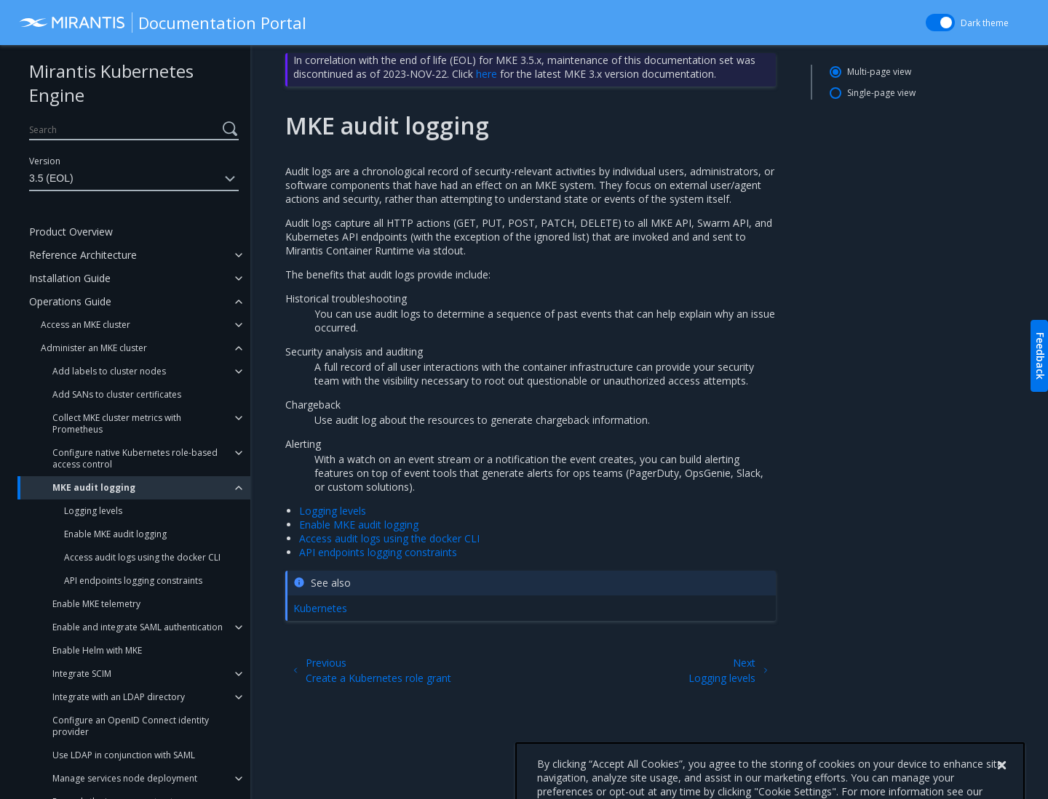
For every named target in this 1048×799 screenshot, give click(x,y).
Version (44, 161)
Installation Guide (70, 278)
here (486, 74)
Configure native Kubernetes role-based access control (135, 458)
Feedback (1040, 356)
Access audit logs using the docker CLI (142, 557)
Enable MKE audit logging (115, 534)
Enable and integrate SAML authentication (137, 627)
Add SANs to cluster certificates (116, 394)
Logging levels (93, 511)
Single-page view (881, 93)
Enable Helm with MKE (97, 650)
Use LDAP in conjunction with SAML (123, 755)
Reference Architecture (83, 255)
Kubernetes (320, 608)
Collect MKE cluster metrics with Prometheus (116, 423)
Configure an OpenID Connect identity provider (130, 726)
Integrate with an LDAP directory (118, 697)
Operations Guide (70, 301)
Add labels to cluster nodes (109, 371)
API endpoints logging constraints (133, 580)
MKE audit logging (93, 487)
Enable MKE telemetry (96, 604)
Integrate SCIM (81, 673)
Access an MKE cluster (85, 324)
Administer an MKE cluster (94, 348)
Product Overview (71, 231)
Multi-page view (879, 71)
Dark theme (985, 23)
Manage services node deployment (124, 778)
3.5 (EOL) (134, 179)
